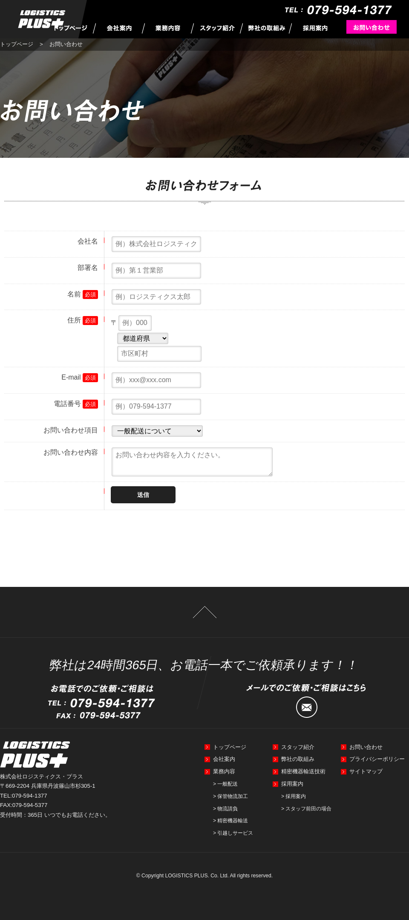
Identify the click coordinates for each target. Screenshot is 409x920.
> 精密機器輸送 (230, 821)
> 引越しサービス (233, 833)
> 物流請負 (225, 809)
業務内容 (224, 771)
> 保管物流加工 (230, 796)
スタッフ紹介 (297, 747)
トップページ (16, 44)
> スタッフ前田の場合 (306, 809)
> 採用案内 (293, 796)
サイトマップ (366, 771)
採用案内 (292, 784)
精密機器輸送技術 (303, 771)
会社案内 (224, 759)
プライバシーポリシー (377, 759)
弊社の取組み (297, 759)
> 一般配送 (225, 784)
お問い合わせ (366, 747)
